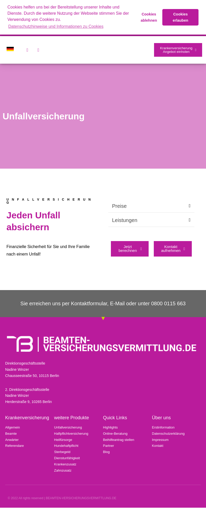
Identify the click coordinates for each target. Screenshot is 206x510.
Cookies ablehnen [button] (149, 17)
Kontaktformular (89, 306)
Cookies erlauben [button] (180, 17)
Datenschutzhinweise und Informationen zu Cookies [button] (55, 26)
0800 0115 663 (168, 306)
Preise (119, 208)
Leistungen (125, 222)
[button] (151, 208)
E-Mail (117, 306)
